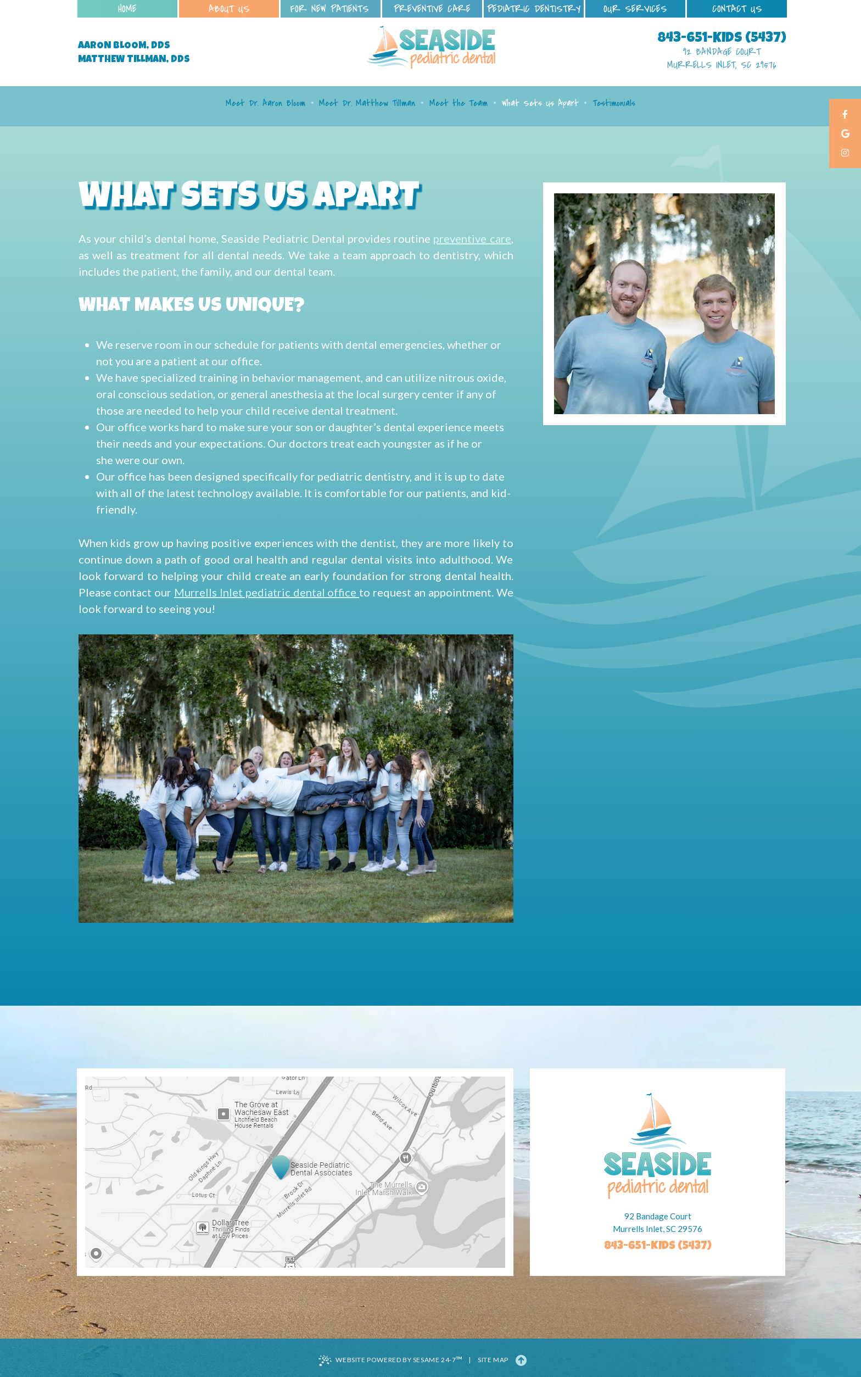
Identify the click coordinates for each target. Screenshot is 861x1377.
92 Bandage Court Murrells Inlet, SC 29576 (721, 59)
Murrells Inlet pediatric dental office (266, 592)
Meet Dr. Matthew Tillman (367, 103)
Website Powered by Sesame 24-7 (390, 1360)
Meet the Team (458, 103)
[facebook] (845, 115)
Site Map (493, 1360)
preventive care (472, 238)
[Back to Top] (521, 1360)
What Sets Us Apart (540, 103)
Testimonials (613, 103)
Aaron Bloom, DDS (124, 46)
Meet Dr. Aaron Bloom (265, 103)
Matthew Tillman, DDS (134, 60)
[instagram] (845, 153)
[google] (845, 134)
